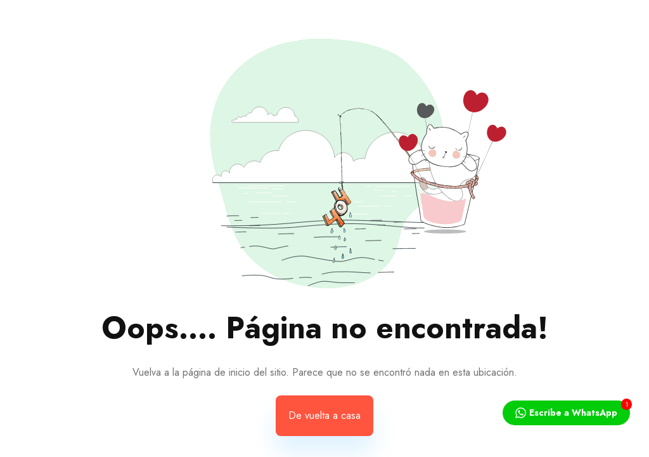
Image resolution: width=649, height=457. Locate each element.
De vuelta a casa (324, 415)
